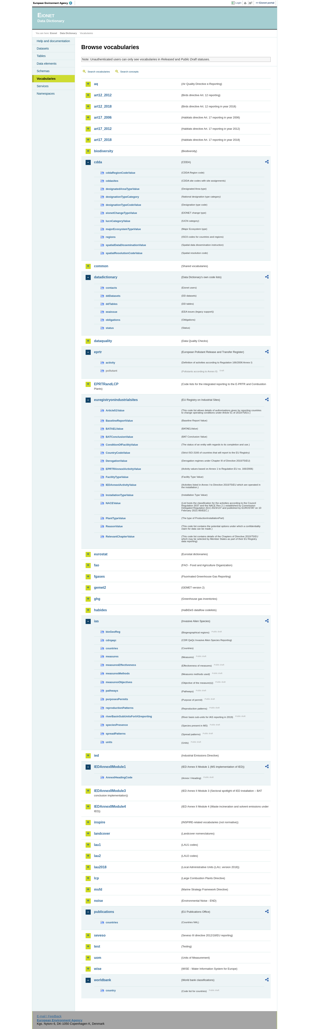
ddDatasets (113, 295)
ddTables (112, 304)
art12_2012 (103, 95)
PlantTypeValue (116, 518)
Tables (41, 56)
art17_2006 (103, 117)
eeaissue (111, 311)
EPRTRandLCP (106, 384)
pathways (112, 690)
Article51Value (115, 410)
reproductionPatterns (120, 707)
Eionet (53, 33)
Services (43, 86)
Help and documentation (53, 41)
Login (238, 2)
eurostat (101, 554)
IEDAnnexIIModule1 (110, 767)
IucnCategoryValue (118, 221)
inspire (99, 822)
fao (96, 565)
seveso (100, 935)
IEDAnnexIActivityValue (121, 484)
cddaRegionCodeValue (120, 172)
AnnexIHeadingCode (119, 777)
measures (112, 656)
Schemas (43, 71)
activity (110, 362)
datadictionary (105, 277)
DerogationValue (116, 460)
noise (98, 901)
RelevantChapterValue (120, 536)
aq (96, 84)
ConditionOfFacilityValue (122, 444)
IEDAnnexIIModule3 (110, 791)
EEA (54, 3)
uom (97, 957)
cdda (98, 162)
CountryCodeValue (118, 452)
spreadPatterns (116, 733)
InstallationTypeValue (120, 495)
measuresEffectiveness (121, 665)
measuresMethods (118, 673)
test (97, 946)
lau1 (97, 845)
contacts (111, 287)
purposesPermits (117, 699)
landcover (102, 833)
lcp (96, 878)
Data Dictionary (68, 33)
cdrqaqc (111, 640)
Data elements (47, 63)
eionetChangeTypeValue (121, 213)
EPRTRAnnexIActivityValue (123, 468)
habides (100, 610)
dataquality (103, 341)
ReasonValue (114, 526)
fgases (99, 576)
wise (98, 969)
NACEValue (113, 503)
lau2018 (100, 867)
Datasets (43, 48)
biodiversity (103, 151)
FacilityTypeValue (117, 477)
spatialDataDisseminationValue (126, 245)
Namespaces (46, 93)
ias (96, 621)
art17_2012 (103, 129)
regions (111, 237)
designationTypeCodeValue (123, 204)
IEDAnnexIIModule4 (110, 806)
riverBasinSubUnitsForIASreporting (129, 716)
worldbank (102, 980)
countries (112, 648)
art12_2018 (103, 106)
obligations (113, 319)
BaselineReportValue (119, 420)
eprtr (98, 352)
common (101, 266)
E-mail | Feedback (49, 1016)
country (111, 990)
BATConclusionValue (119, 436)
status (110, 328)
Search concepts (129, 71)
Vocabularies (46, 78)
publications (104, 912)
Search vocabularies (99, 71)
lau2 (97, 856)
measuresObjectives (119, 682)
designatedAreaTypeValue (122, 188)
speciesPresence (117, 724)
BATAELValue (114, 428)
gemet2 (100, 587)
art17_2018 (103, 140)
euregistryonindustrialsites (116, 400)
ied (96, 755)
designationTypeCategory (122, 196)
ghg (97, 599)
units (109, 742)
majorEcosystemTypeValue (123, 229)
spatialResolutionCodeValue (124, 253)
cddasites (112, 180)
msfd (98, 889)
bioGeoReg (113, 631)
